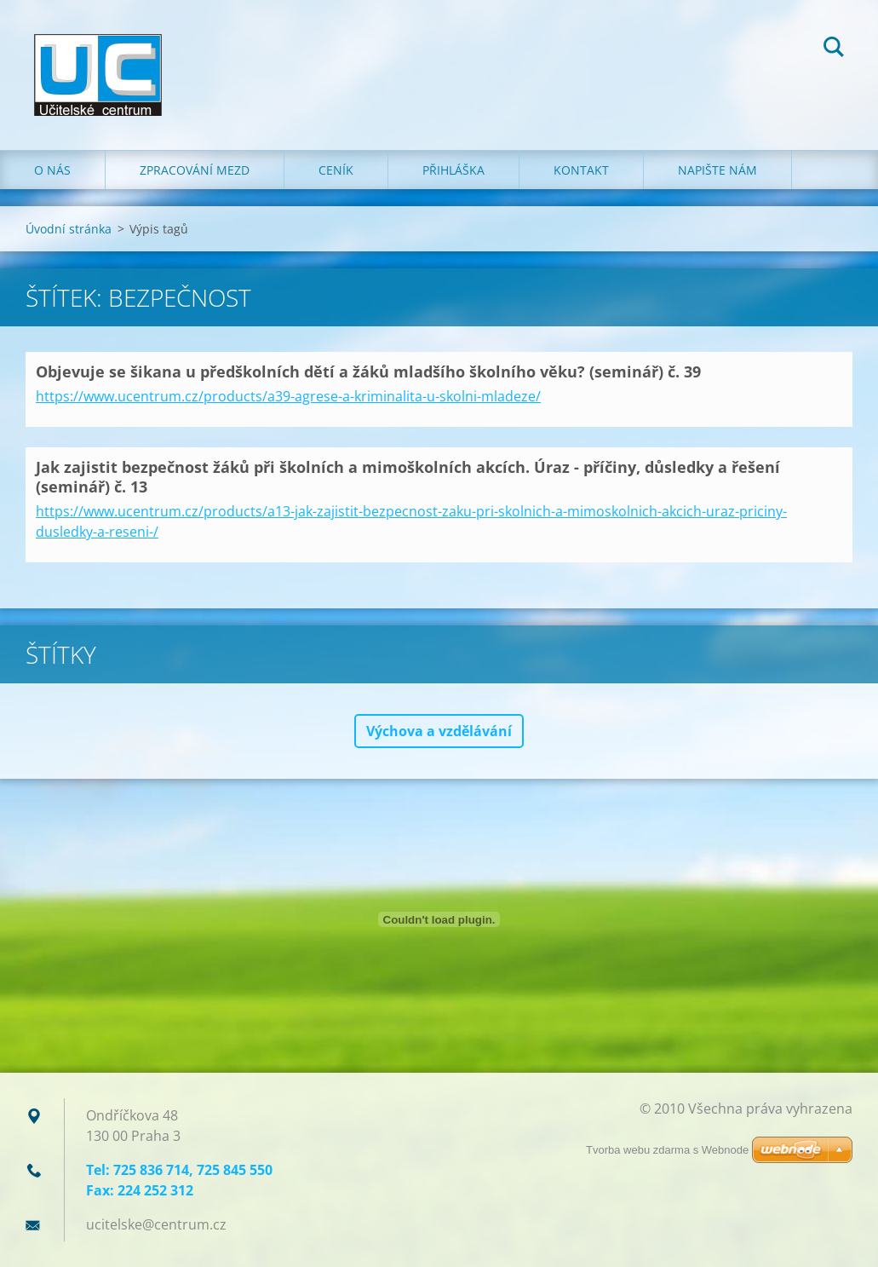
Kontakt (581, 170)
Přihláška (453, 170)
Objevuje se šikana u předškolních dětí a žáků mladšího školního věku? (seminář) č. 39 (368, 371)
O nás (52, 170)
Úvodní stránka (69, 229)
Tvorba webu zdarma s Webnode (667, 1149)
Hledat (833, 49)
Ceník (335, 170)
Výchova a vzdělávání (439, 731)
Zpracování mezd (195, 170)
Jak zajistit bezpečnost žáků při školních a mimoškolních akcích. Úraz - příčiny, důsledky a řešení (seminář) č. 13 (408, 477)
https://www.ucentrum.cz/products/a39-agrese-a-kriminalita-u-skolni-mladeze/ (288, 396)
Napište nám (717, 170)
